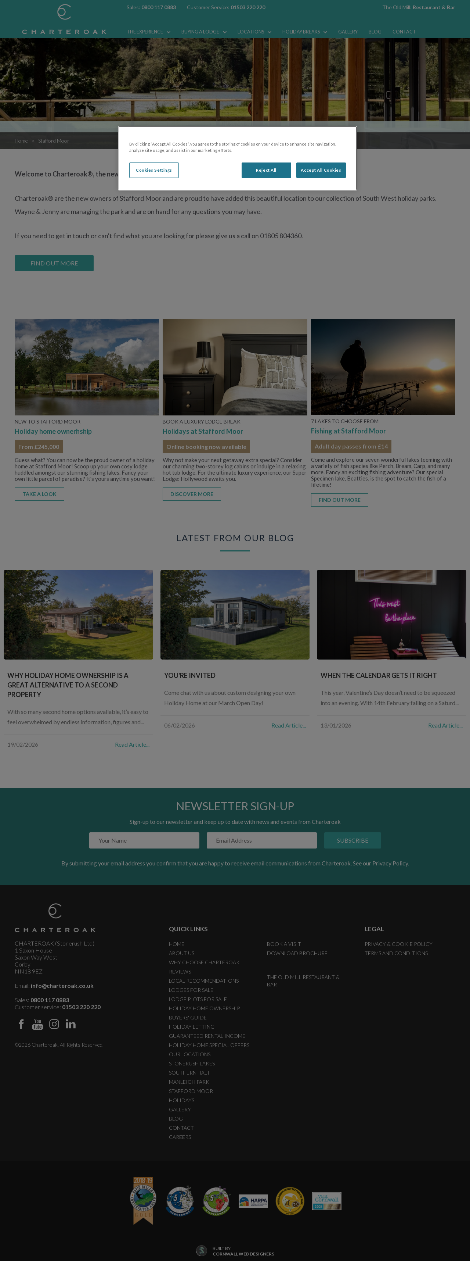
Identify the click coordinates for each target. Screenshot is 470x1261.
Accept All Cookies (321, 170)
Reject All (266, 170)
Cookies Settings (154, 170)
